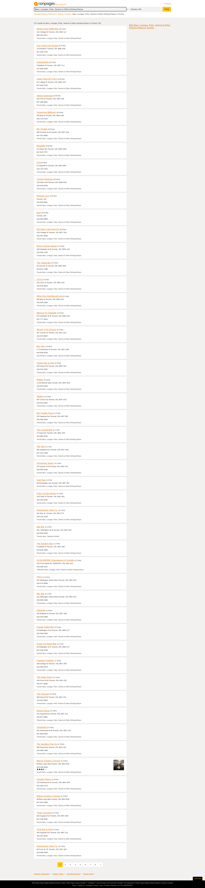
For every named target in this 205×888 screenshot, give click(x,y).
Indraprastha (43, 62)
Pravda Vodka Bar (45, 627)
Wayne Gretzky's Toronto (48, 761)
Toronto (68, 14)
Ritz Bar (40, 527)
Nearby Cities (58, 874)
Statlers (40, 396)
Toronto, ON (136, 9)
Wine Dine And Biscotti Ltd (49, 296)
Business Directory (111, 885)
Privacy (95, 885)
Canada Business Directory (45, 14)
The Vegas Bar (44, 263)
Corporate (89, 885)
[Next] (100, 864)
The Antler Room (45, 677)
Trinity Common (44, 813)
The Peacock (43, 694)
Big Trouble (42, 129)
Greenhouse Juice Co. (47, 510)
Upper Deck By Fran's (47, 79)
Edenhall (41, 610)
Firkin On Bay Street (46, 493)
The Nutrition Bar (45, 543)
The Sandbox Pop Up (47, 744)
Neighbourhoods (73, 874)
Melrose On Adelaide (46, 313)
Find (167, 9)
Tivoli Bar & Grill (44, 829)
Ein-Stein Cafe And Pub (48, 229)
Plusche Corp (43, 196)
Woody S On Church (46, 329)
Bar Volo (41, 346)
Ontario (60, 14)
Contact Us (80, 885)
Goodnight (41, 727)
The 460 (40, 446)
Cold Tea (41, 480)
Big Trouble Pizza (45, 413)
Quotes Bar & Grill (45, 363)
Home (74, 885)
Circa (39, 279)
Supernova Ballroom (46, 112)
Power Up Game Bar (46, 644)
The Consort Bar (44, 430)
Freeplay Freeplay (45, 660)
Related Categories (41, 874)
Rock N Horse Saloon (47, 246)
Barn (39, 212)
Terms (101, 885)
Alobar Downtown (45, 95)
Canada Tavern (44, 779)
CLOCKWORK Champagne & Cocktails (55, 560)
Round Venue (43, 711)
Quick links (197, 878)
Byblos (40, 379)
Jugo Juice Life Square (47, 45)
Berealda (41, 146)
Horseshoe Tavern (45, 463)
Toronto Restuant (45, 179)
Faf (38, 162)
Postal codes (88, 874)
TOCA (39, 577)
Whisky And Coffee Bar (47, 29)
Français (167, 4)
